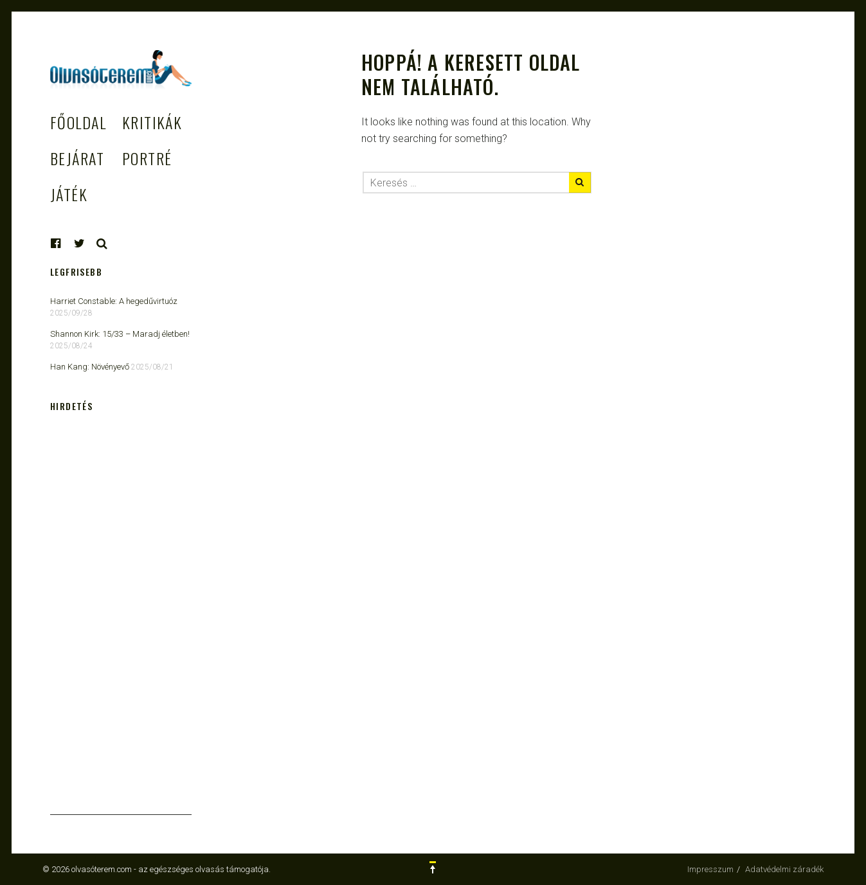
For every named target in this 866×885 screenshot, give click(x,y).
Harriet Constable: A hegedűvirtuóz (113, 301)
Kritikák (152, 122)
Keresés (102, 243)
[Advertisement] (121, 622)
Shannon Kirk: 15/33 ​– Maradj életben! (120, 334)
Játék (68, 194)
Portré (147, 158)
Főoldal (78, 122)
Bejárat (77, 158)
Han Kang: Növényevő (89, 366)
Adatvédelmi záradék (784, 869)
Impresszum (710, 869)
